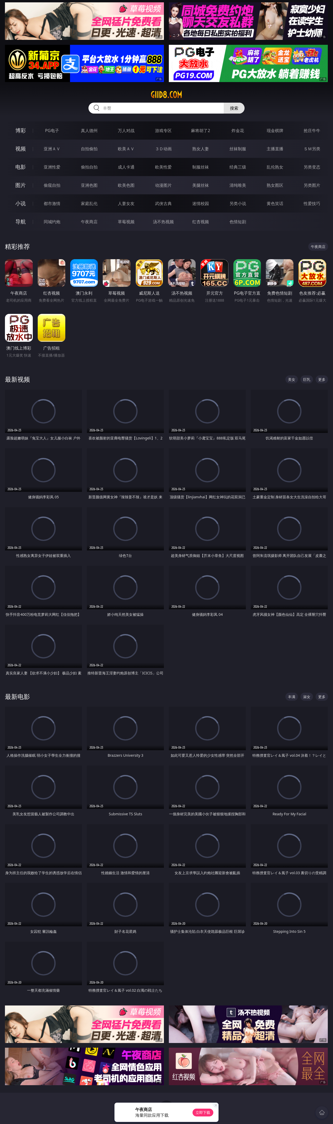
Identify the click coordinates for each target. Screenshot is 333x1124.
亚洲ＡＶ (52, 149)
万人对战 (126, 130)
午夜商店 (89, 222)
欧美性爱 (163, 167)
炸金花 (238, 130)
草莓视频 (126, 222)
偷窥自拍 (52, 185)
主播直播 (275, 149)
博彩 (20, 130)
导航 (20, 221)
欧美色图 (126, 185)
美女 (291, 379)
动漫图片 (163, 185)
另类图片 (312, 185)
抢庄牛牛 (312, 130)
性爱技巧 (312, 203)
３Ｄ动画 (163, 149)
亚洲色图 (89, 185)
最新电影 (17, 696)
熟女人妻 (200, 149)
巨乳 (306, 379)
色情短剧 (237, 222)
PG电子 (52, 130)
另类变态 (312, 167)
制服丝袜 (200, 167)
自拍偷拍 (89, 149)
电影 (20, 166)
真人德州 (89, 130)
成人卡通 (126, 167)
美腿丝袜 (200, 185)
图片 (20, 185)
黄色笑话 (275, 203)
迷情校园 (200, 203)
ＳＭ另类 (312, 149)
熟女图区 (275, 185)
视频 (20, 148)
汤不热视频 (163, 222)
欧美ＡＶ (126, 149)
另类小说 (237, 203)
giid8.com (166, 95)
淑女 (306, 696)
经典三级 (237, 167)
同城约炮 (52, 222)
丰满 (291, 696)
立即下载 (203, 1112)
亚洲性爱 (52, 167)
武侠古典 (163, 203)
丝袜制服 (237, 149)
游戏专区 (163, 130)
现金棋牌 (275, 130)
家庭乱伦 (89, 203)
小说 (20, 203)
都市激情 (52, 203)
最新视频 (17, 379)
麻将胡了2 (200, 130)
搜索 (234, 108)
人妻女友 (126, 203)
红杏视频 (200, 222)
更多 (321, 379)
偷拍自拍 (89, 167)
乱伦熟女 (275, 167)
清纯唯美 (237, 185)
